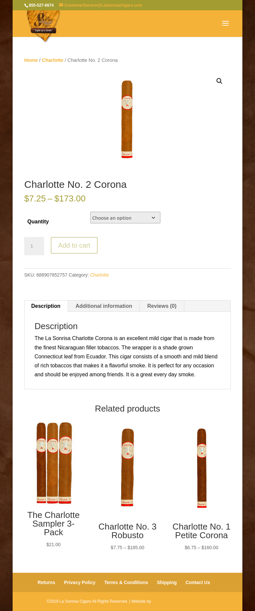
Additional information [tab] (103, 306)
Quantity (38, 221)
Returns (46, 582)
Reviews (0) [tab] (162, 306)
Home (31, 60)
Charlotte (52, 60)
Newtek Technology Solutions (180, 601)
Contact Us (198, 582)
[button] (219, 81)
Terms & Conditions (126, 582)
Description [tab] (45, 306)
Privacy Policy (80, 582)
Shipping (167, 582)
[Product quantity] (34, 246)
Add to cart (74, 245)
